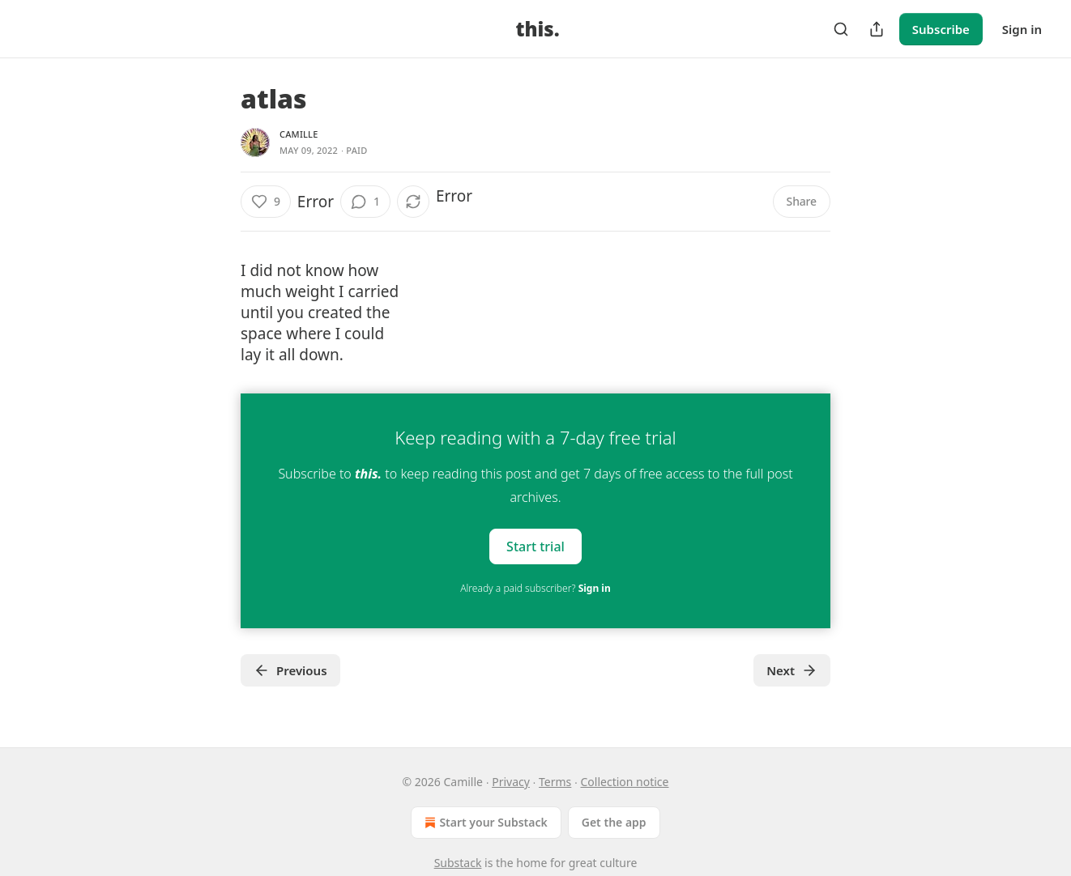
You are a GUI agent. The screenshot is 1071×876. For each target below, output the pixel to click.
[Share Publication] (876, 29)
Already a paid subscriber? (535, 588)
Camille (298, 134)
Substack (458, 862)
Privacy (511, 781)
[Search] (841, 29)
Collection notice (625, 781)
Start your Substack (484, 822)
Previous (290, 670)
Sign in (1022, 29)
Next (791, 670)
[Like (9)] (266, 201)
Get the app (614, 822)
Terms (555, 781)
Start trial (535, 546)
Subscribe (941, 29)
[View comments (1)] (365, 201)
